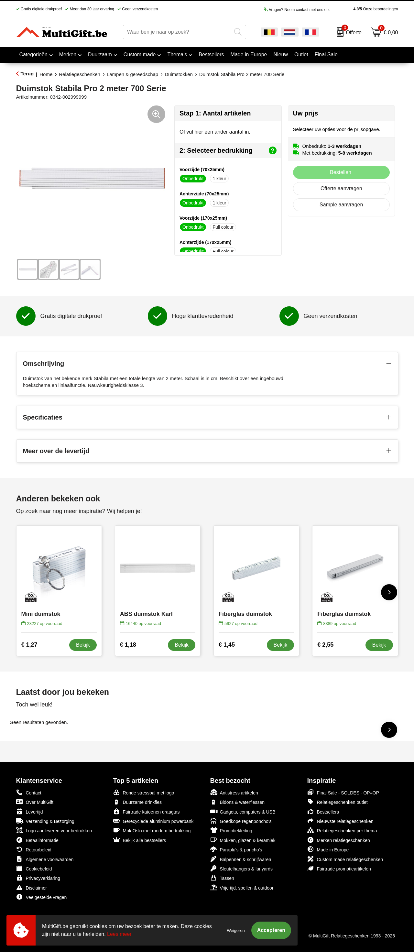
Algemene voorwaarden (45, 859)
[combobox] (177, 32)
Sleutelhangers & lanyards (241, 868)
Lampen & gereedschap (132, 74)
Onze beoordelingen (365, 9)
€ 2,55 (325, 644)
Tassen (222, 878)
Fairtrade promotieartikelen (339, 868)
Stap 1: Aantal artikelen (215, 113)
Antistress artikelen (234, 792)
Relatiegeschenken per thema (342, 830)
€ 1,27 (29, 644)
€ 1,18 (128, 644)
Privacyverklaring (38, 878)
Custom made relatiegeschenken (345, 859)
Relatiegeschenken (79, 74)
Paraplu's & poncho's (236, 849)
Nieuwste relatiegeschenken (340, 821)
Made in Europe (328, 849)
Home (45, 74)
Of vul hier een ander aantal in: (215, 132)
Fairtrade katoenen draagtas (146, 811)
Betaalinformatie (37, 840)
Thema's (177, 54)
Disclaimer (31, 887)
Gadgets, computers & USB (243, 811)
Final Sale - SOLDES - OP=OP (343, 792)
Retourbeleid (33, 849)
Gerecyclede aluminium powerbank (153, 821)
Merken (67, 54)
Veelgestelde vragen (41, 897)
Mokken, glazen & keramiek (243, 840)
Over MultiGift (35, 802)
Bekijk (83, 645)
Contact (28, 792)
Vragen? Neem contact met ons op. (297, 9)
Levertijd (29, 811)
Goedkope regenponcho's (241, 821)
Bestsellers (323, 811)
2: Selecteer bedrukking (228, 150)
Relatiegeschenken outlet (337, 802)
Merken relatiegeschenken (338, 840)
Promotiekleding (231, 830)
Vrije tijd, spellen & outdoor (242, 887)
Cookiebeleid (34, 868)
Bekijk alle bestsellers (139, 840)
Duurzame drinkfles (137, 802)
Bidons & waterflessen (237, 802)
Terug (27, 73)
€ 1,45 (227, 644)
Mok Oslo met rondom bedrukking (152, 830)
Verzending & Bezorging (45, 821)
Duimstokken (179, 74)
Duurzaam (100, 54)
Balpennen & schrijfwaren (240, 859)
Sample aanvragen (341, 204)
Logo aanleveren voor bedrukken (54, 830)
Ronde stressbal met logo (143, 792)
